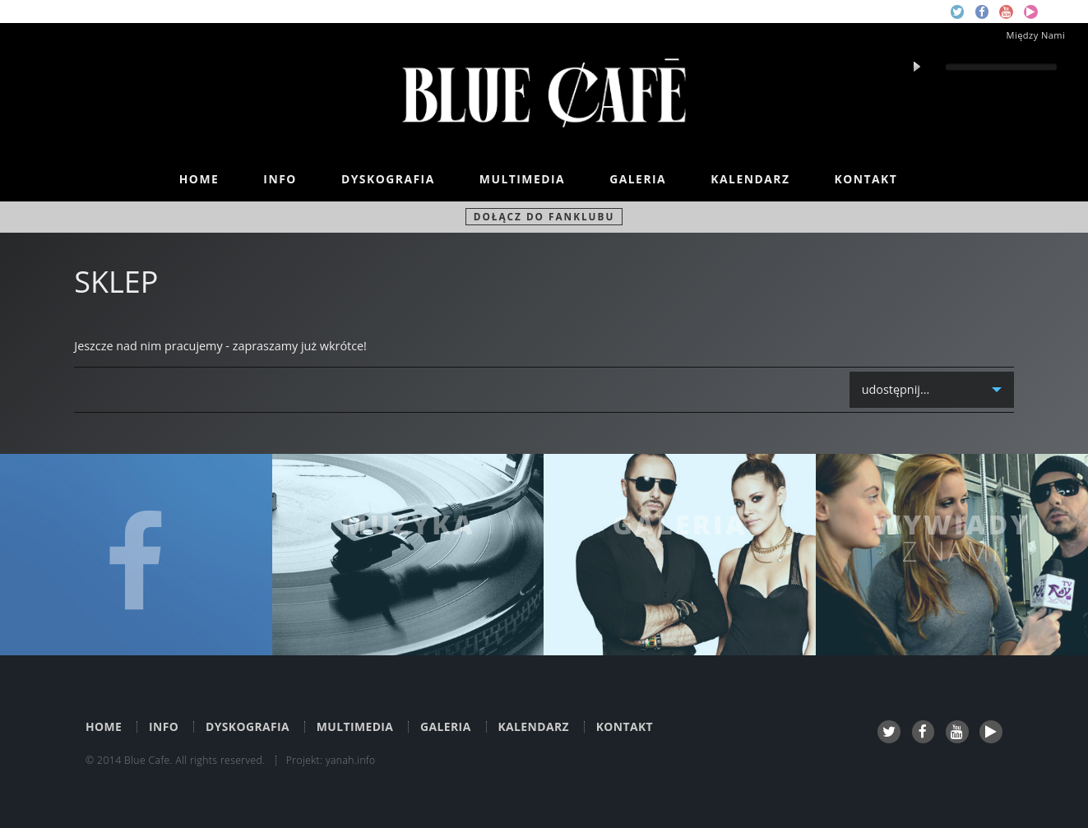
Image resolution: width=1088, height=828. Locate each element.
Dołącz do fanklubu (544, 216)
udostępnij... (897, 395)
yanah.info (351, 760)
